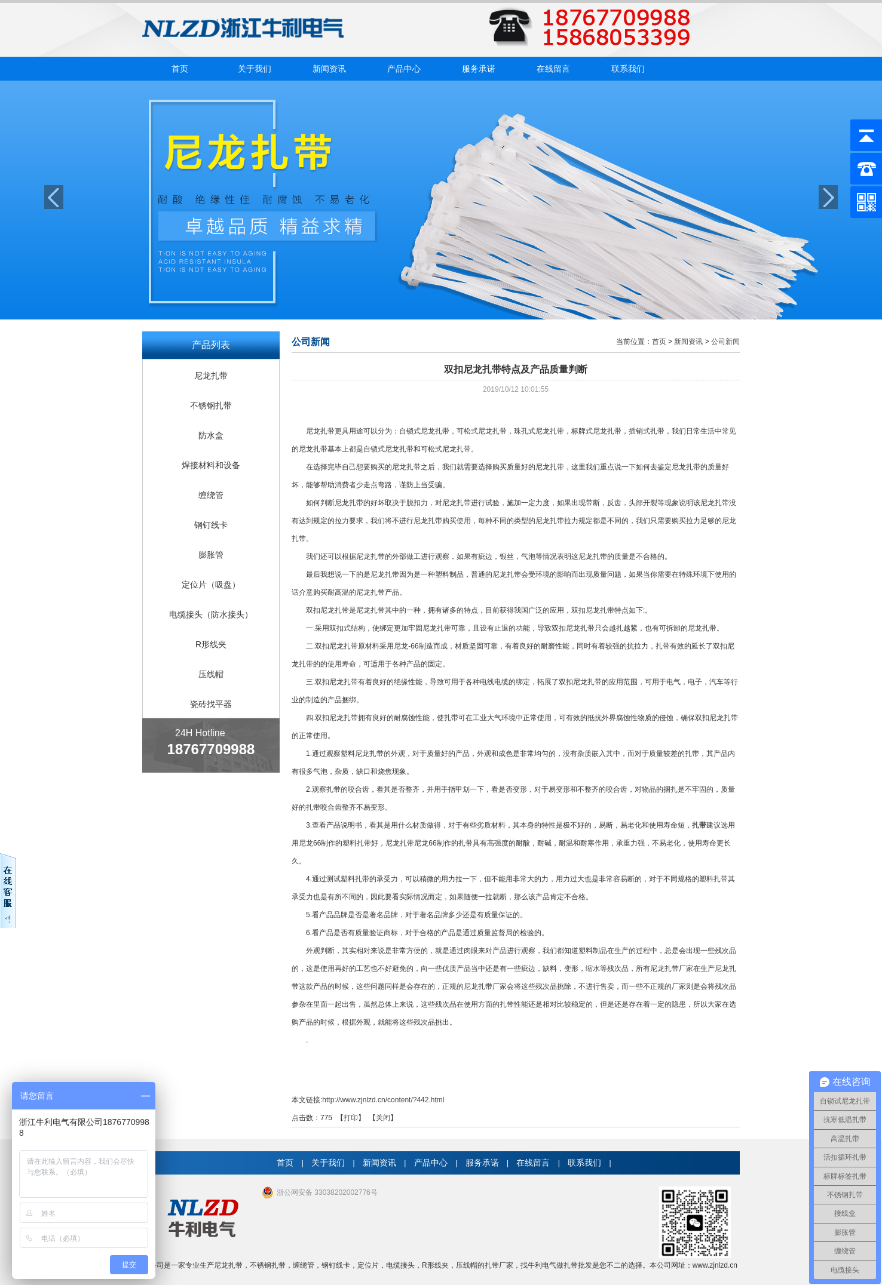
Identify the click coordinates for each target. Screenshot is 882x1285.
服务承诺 (478, 68)
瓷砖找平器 (211, 704)
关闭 (383, 1118)
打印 (351, 1118)
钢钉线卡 (211, 525)
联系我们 (628, 68)
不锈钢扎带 (211, 405)
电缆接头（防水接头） (211, 614)
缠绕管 (210, 495)
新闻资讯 (329, 68)
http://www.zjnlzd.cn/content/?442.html (383, 1100)
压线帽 (210, 674)
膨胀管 (210, 555)
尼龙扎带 (211, 375)
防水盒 (210, 435)
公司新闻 (725, 341)
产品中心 (404, 68)
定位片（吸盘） (211, 584)
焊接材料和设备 (211, 465)
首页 (180, 68)
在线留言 (553, 68)
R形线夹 (210, 644)
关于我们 (254, 68)
